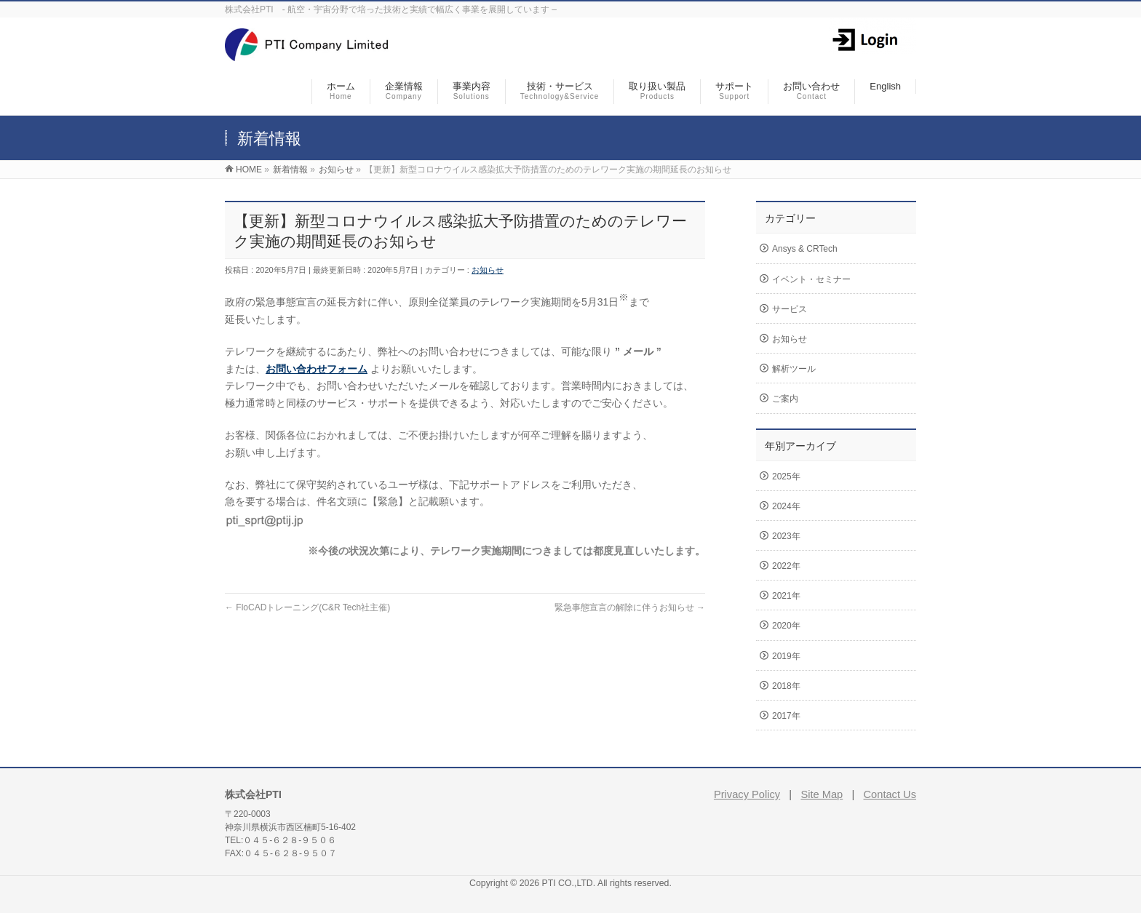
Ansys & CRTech (805, 249)
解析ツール (794, 369)
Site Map (821, 794)
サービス (789, 309)
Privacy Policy (747, 794)
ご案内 (785, 399)
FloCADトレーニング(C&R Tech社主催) (307, 607)
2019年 (786, 656)
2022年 (786, 566)
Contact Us (890, 794)
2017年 (786, 716)
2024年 (786, 506)
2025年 (786, 476)
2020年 (786, 626)
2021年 (786, 596)
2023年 (786, 536)
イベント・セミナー (811, 279)
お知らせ (488, 270)
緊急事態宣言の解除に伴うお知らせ (629, 607)
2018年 (786, 686)
